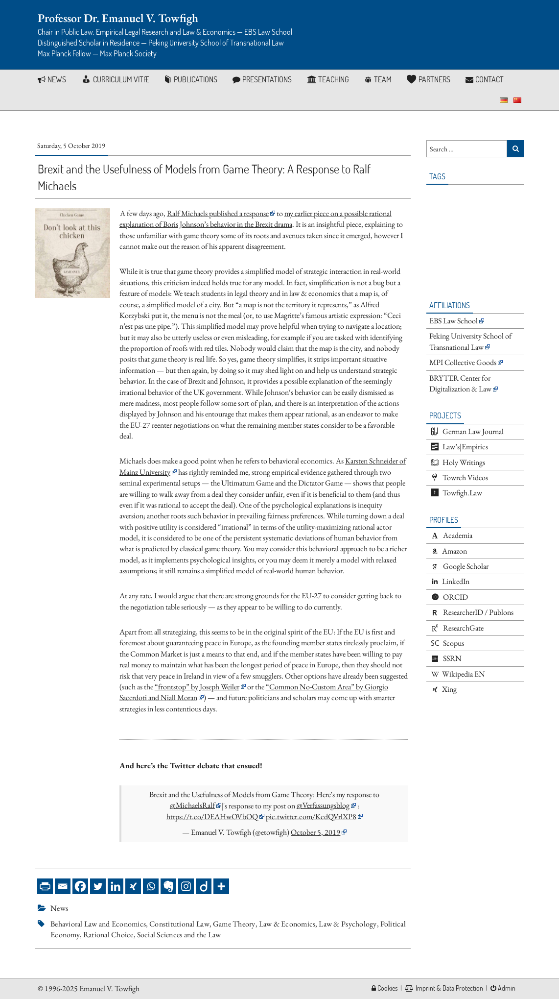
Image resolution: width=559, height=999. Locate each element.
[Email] (62, 886)
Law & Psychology (347, 924)
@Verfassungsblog (323, 805)
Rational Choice (108, 934)
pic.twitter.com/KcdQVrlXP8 (311, 816)
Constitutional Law (179, 924)
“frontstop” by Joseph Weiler (197, 687)
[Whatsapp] (151, 886)
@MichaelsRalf (192, 805)
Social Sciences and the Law (179, 934)
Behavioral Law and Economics (98, 924)
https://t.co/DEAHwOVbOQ (212, 816)
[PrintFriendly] (45, 886)
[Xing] (133, 886)
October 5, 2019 (315, 832)
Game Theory (234, 924)
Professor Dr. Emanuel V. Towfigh (118, 17)
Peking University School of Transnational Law (470, 341)
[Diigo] (203, 886)
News (59, 908)
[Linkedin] (115, 886)
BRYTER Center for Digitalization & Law (460, 383)
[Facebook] (80, 886)
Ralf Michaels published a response (218, 213)
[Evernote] (168, 886)
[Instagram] (186, 886)
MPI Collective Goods (462, 362)
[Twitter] (98, 886)
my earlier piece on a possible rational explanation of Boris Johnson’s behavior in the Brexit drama (255, 218)
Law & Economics (287, 924)
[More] (221, 886)
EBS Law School (453, 321)
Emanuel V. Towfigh (109, 988)
